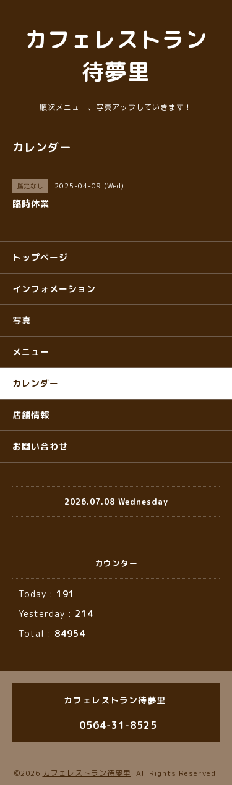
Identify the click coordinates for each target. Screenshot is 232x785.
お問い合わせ (40, 446)
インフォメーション (54, 289)
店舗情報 (30, 415)
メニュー (30, 352)
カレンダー (35, 383)
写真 (21, 320)
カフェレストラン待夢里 (87, 773)
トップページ (40, 257)
